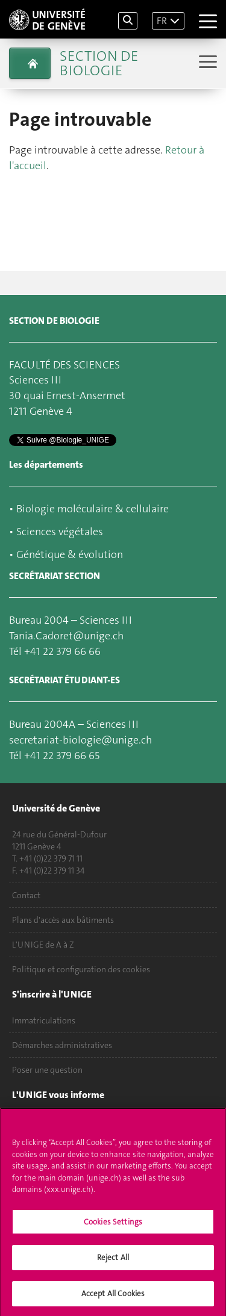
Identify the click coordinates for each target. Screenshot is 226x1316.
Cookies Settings (113, 1226)
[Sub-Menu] (206, 62)
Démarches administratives (62, 1045)
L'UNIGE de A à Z (43, 944)
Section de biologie (99, 63)
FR (162, 20)
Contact (26, 895)
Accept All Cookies (113, 1298)
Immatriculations (43, 1020)
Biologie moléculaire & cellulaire (92, 508)
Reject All (113, 1262)
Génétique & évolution (69, 554)
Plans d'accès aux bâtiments (63, 919)
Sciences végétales (59, 531)
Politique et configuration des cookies (81, 969)
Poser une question (47, 1069)
